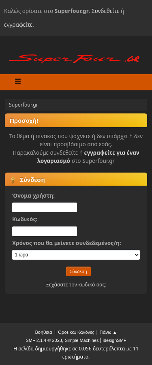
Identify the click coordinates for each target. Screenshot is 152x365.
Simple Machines (82, 340)
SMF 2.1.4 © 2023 (44, 340)
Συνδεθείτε (105, 11)
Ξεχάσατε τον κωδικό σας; (76, 284)
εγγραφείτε (18, 24)
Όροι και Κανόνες (76, 332)
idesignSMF (114, 340)
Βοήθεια (43, 332)
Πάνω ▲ (108, 332)
